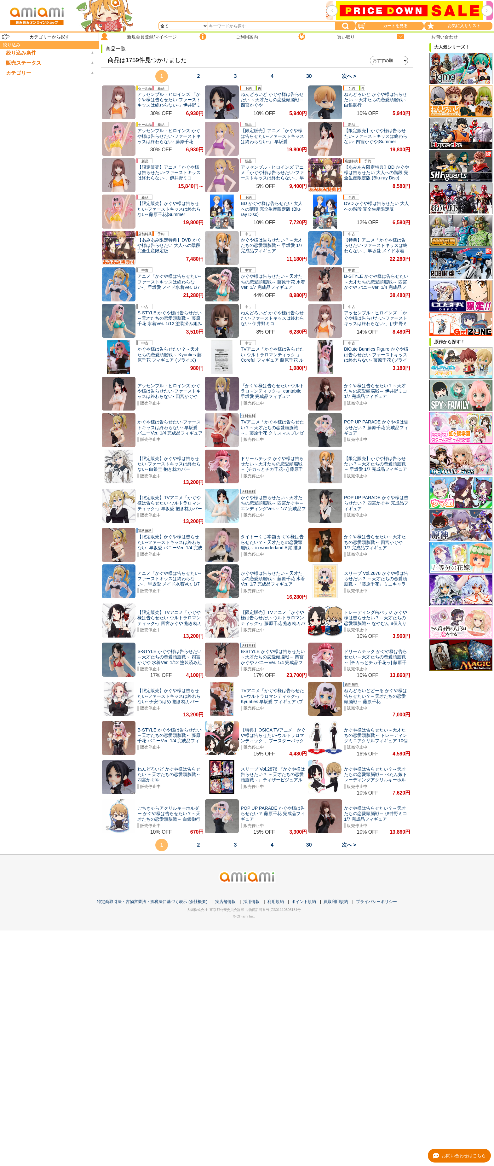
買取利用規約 (336, 901)
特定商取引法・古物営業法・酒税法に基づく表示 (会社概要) (152, 901)
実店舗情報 (225, 901)
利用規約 (275, 901)
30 (309, 76)
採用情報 (251, 901)
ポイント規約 (303, 901)
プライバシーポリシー (376, 901)
